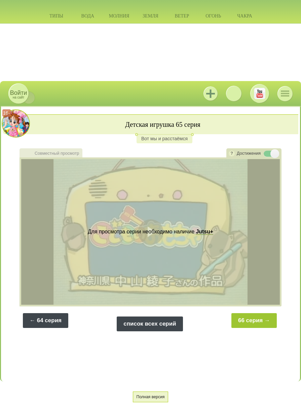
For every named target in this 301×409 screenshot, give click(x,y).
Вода (87, 15)
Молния (119, 15)
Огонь (213, 15)
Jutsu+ (210, 93)
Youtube (259, 93)
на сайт (18, 94)
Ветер (182, 15)
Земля (150, 15)
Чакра (244, 15)
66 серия (250, 320)
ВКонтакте (233, 93)
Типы (56, 15)
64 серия (49, 320)
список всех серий (149, 324)
